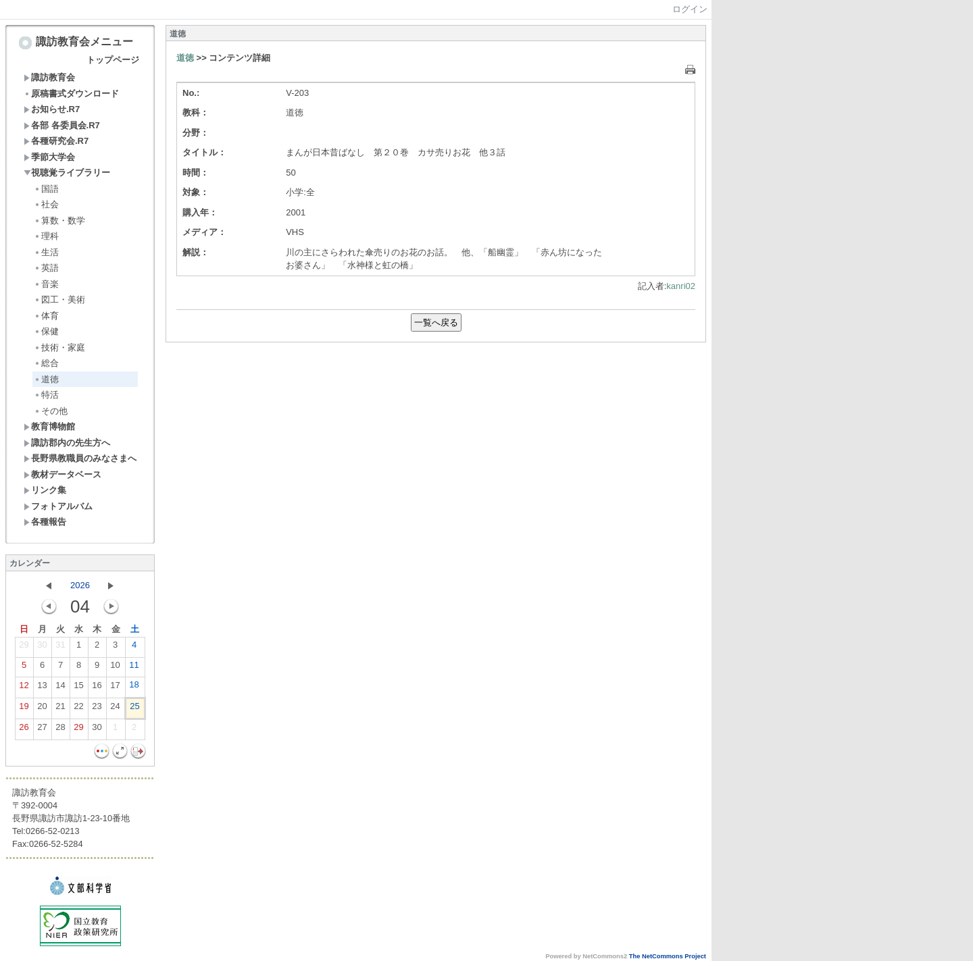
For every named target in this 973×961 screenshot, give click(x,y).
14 (60, 688)
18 (134, 687)
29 (23, 648)
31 (60, 648)
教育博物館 (49, 426)
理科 (46, 236)
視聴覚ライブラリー (67, 172)
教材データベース (62, 474)
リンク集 (45, 490)
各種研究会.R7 (56, 141)
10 (115, 668)
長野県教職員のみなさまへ (80, 458)
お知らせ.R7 (52, 109)
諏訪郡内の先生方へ (67, 443)
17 (115, 688)
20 (42, 709)
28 (60, 730)
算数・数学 (59, 220)
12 (23, 688)
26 (23, 730)
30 (42, 648)
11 (134, 668)
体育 (46, 316)
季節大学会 (49, 157)
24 (115, 709)
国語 (46, 189)
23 (96, 709)
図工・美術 (59, 299)
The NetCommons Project (667, 956)
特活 (46, 395)
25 (134, 709)
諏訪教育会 (49, 77)
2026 (80, 585)
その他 (51, 411)
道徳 (46, 379)
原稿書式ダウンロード (71, 93)
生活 (46, 252)
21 (60, 709)
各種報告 (45, 522)
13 (42, 688)
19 (23, 709)
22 (78, 709)
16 (96, 688)
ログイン (689, 9)
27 (42, 730)
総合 (46, 363)
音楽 (46, 284)
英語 (46, 268)
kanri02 (680, 286)
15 (78, 688)
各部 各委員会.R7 (62, 125)
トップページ (112, 60)
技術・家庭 (59, 347)
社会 (46, 204)
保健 (46, 331)
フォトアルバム (58, 506)
